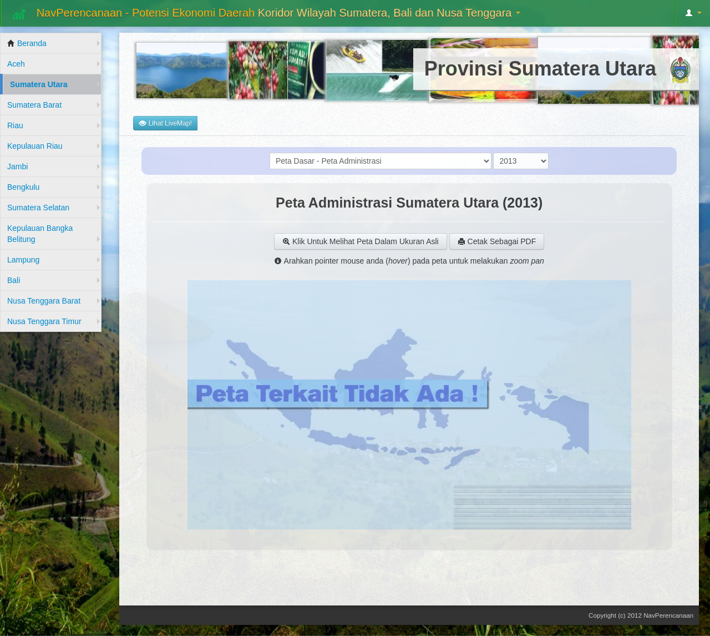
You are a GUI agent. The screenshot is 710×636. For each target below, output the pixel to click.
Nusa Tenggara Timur (44, 321)
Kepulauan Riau (35, 146)
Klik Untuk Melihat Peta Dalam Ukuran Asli (360, 241)
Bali (13, 280)
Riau (15, 125)
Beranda (27, 43)
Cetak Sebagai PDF (497, 241)
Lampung (23, 259)
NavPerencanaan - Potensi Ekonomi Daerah (265, 14)
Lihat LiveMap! (165, 123)
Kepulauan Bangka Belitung (40, 234)
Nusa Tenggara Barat (43, 300)
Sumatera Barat (34, 104)
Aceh (16, 63)
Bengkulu (23, 187)
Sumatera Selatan (38, 207)
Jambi (17, 166)
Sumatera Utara (39, 84)
